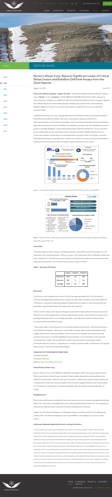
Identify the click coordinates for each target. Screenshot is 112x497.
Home (46, 11)
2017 (5, 131)
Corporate (58, 11)
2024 (5, 89)
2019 (5, 119)
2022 (5, 101)
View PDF (106, 88)
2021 (5, 107)
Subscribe (107, 3)
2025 (5, 83)
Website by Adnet (104, 488)
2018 (5, 125)
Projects (71, 11)
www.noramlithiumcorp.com (51, 362)
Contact (106, 11)
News (95, 11)
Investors (84, 11)
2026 (5, 77)
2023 (5, 95)
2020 (5, 113)
